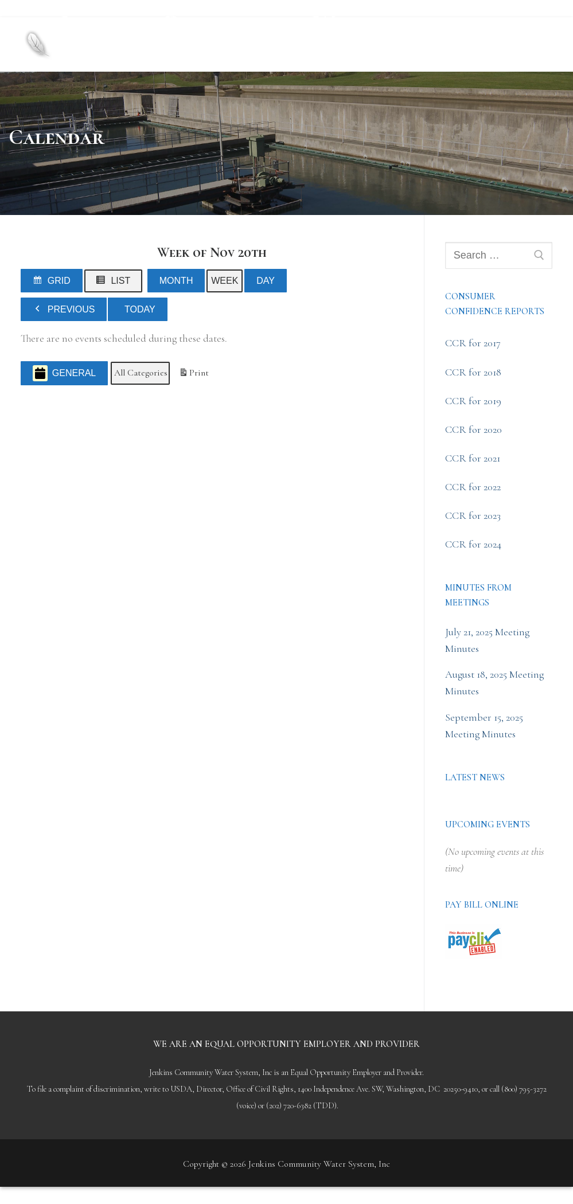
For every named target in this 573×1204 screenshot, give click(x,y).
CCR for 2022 (473, 486)
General (64, 373)
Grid (54, 283)
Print (193, 375)
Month (176, 281)
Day (265, 281)
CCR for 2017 (473, 343)
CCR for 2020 (473, 429)
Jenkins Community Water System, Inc (224, 34)
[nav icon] (532, 44)
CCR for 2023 (473, 515)
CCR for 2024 (473, 544)
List (116, 283)
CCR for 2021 (472, 458)
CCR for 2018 (473, 372)
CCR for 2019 (473, 400)
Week (224, 281)
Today (139, 309)
